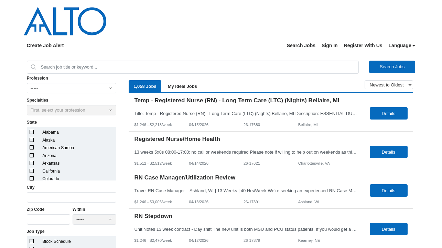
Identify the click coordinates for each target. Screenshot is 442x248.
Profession (37, 78)
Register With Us (363, 45)
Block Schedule (56, 241)
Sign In (330, 45)
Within (79, 209)
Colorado (50, 178)
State (32, 122)
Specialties (37, 100)
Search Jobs (301, 45)
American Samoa (58, 147)
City (31, 187)
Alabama (50, 132)
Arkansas (51, 163)
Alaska (48, 140)
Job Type (36, 231)
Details (389, 113)
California (51, 171)
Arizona (49, 155)
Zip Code (35, 209)
